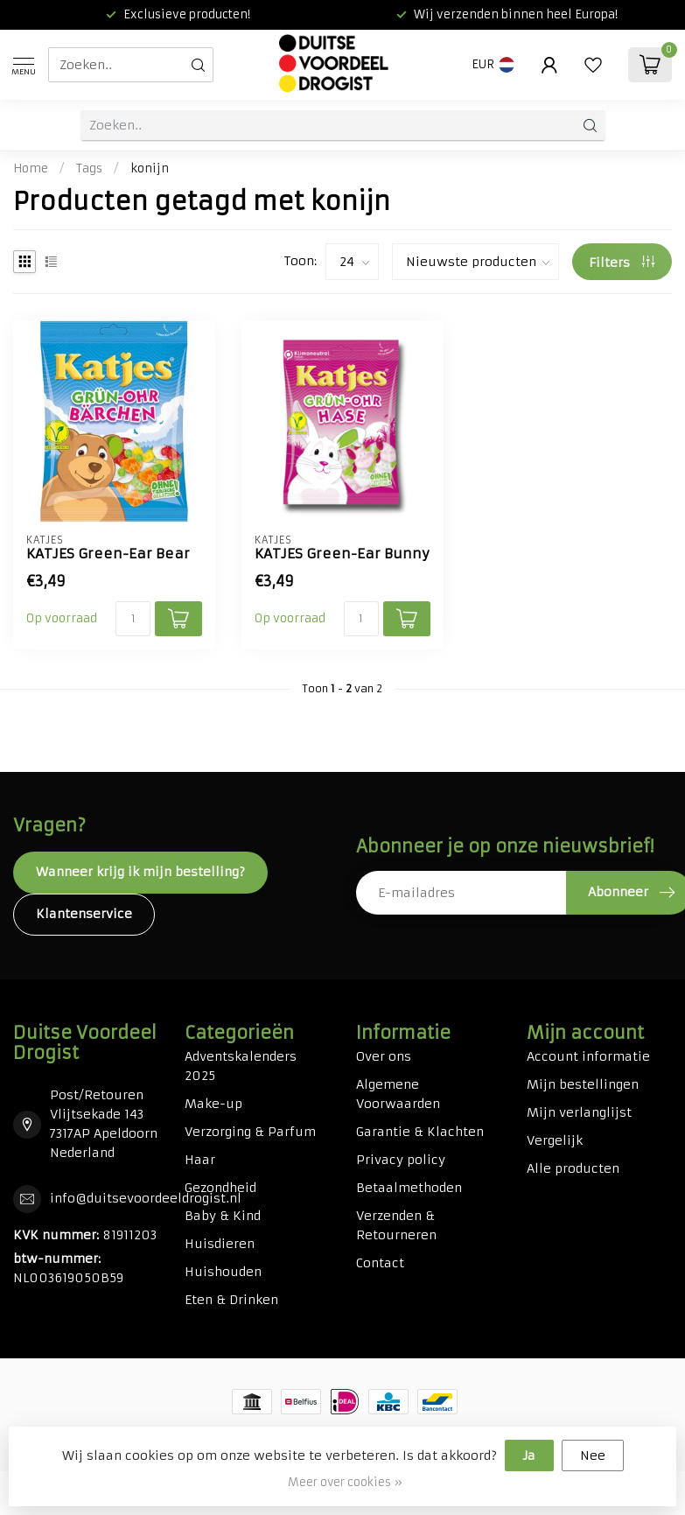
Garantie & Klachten (420, 1132)
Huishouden (223, 1272)
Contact (380, 1263)
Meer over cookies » (345, 1482)
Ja (529, 1455)
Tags (89, 168)
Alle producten (573, 1168)
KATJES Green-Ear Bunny (342, 554)
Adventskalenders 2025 (241, 1066)
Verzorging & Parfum (250, 1132)
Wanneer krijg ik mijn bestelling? (140, 872)
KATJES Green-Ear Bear (108, 554)
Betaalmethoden (409, 1188)
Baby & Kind (223, 1216)
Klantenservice (84, 914)
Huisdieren (220, 1244)
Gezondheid (220, 1188)
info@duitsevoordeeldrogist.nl (145, 1198)
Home (30, 168)
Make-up (213, 1104)
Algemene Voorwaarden (398, 1094)
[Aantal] (132, 618)
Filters (621, 262)
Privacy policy (400, 1160)
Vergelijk (555, 1140)
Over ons (383, 1056)
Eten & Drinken (231, 1300)
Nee (592, 1455)
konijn (149, 168)
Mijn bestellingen (583, 1084)
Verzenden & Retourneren (396, 1225)
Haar (200, 1160)
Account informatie (588, 1056)
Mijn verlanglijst (579, 1112)
